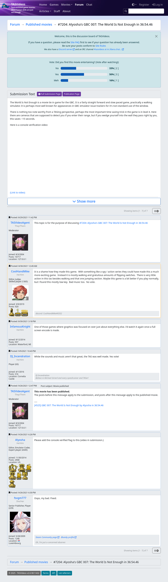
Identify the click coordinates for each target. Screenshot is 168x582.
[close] (156, 36)
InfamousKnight (20, 326)
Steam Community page (46, 537)
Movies (65, 4)
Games (54, 4)
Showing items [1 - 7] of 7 (136, 210)
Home (43, 4)
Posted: (23, 217)
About (67, 11)
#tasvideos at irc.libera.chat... (107, 49)
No (57, 68)
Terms (46, 573)
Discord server (65, 49)
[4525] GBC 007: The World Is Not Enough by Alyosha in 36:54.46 (69, 405)
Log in (157, 4)
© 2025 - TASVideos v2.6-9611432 (24, 573)
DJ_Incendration (20, 356)
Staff (57, 11)
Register (144, 4)
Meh (56, 80)
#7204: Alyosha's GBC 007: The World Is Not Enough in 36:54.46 (114, 222)
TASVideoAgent (20, 222)
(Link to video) (17, 192)
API (53, 573)
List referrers (65, 573)
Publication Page (71, 94)
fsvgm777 (20, 498)
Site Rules (100, 45)
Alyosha (20, 440)
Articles (44, 11)
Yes (57, 74)
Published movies (39, 24)
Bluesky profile (67, 537)
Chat (89, 4)
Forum (79, 4)
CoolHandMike (20, 271)
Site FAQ (75, 42)
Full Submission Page (49, 94)
